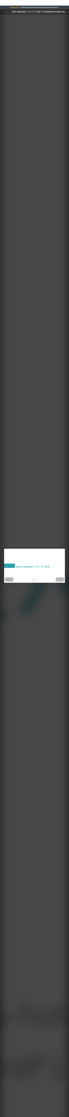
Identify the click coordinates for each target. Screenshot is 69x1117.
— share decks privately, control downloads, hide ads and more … (34, 7)
